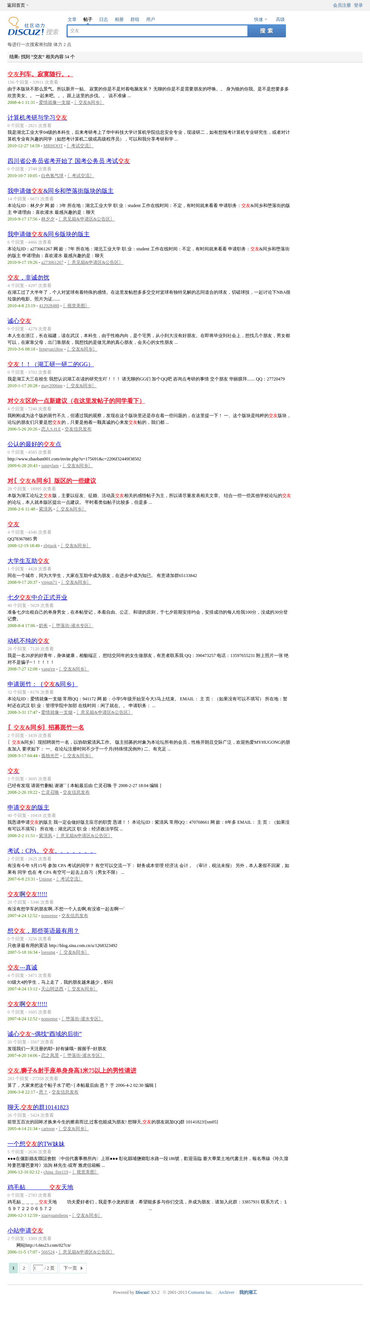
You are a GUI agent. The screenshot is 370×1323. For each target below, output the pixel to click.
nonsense (49, 915)
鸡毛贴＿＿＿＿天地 (40, 1187)
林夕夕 (48, 219)
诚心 (19, 321)
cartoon (48, 1128)
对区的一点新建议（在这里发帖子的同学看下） (76, 401)
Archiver (227, 1292)
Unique (45, 879)
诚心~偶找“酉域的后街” (44, 1034)
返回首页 (16, 5)
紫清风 (45, 509)
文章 (72, 19)
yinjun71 (49, 582)
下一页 (70, 1268)
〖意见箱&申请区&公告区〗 (86, 219)
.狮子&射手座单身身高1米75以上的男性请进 (71, 1070)
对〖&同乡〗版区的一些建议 (51, 481)
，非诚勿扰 (28, 277)
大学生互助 (28, 561)
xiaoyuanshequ (54, 1215)
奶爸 (43, 625)
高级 (280, 19)
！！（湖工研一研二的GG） (50, 364)
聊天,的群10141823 (38, 1107)
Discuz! (142, 1292)
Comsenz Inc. (200, 1292)
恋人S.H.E (51, 429)
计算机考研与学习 (37, 117)
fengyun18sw (51, 349)
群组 (134, 19)
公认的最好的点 (34, 444)
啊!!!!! (27, 894)
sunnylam (50, 465)
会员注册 (342, 5)
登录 (358, 5)
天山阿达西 (52, 989)
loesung (48, 952)
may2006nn (51, 385)
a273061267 (52, 262)
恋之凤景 (50, 1055)
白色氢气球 (52, 175)
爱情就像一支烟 (54, 102)
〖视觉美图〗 (76, 305)
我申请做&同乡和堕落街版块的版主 (60, 191)
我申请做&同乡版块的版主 (48, 234)
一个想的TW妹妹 (36, 1144)
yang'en (48, 669)
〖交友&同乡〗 (89, 102)
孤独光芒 (50, 755)
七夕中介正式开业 (37, 597)
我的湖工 (248, 1292)
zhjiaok (49, 545)
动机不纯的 (28, 641)
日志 (103, 19)
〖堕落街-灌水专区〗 (72, 625)
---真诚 (22, 967)
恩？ (43, 1092)
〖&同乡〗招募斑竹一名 (45, 727)
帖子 (87, 19)
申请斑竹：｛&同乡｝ (42, 684)
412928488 (49, 305)
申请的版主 (28, 807)
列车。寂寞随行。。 (40, 74)
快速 (258, 19)
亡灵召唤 (50, 792)
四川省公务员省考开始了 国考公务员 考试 (68, 161)
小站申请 (25, 1230)
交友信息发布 (78, 429)
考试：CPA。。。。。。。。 (51, 851)
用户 (150, 19)
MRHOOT (53, 145)
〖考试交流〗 (80, 145)
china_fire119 (55, 1172)
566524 (48, 1252)
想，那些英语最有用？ (43, 931)
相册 (119, 19)
